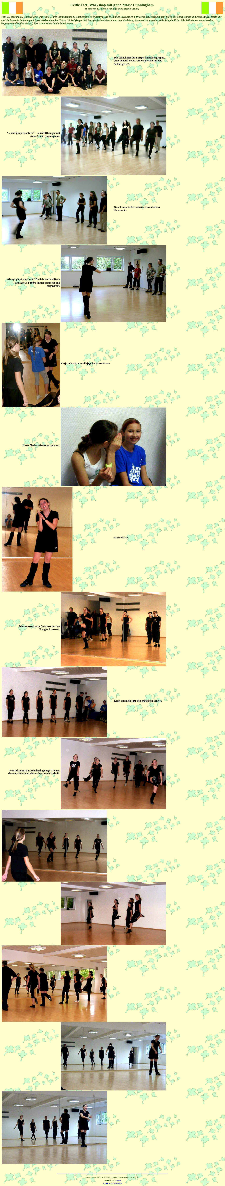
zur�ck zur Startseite (112, 1183)
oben (119, 1180)
